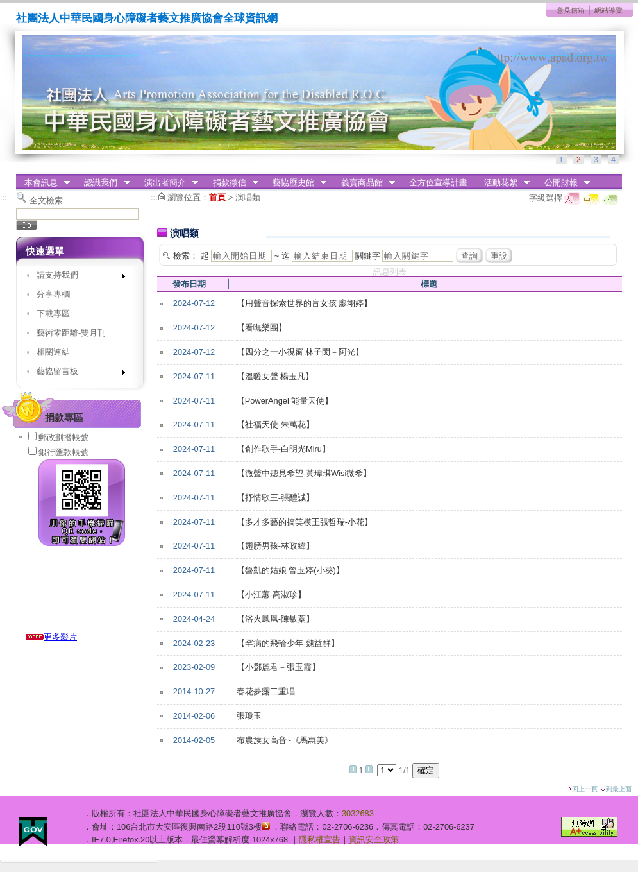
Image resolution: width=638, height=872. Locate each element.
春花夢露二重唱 (266, 691)
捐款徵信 (231, 183)
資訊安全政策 (374, 839)
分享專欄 (53, 294)
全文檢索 (46, 200)
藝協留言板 (76, 373)
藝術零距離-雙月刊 (71, 333)
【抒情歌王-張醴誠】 (275, 497)
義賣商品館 (364, 183)
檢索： (185, 256)
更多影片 (51, 637)
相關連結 (53, 352)
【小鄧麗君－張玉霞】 (278, 667)
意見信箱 (571, 10)
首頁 (217, 197)
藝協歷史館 (295, 183)
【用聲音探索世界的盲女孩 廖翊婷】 (305, 303)
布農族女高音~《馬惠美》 (285, 740)
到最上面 (616, 788)
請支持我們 (76, 277)
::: (3, 197)
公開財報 (563, 183)
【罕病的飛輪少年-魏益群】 (288, 643)
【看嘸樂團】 (262, 327)
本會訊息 (43, 183)
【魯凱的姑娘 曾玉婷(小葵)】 (290, 570)
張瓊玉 (249, 716)
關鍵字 (367, 256)
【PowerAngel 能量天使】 (285, 401)
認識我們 (103, 183)
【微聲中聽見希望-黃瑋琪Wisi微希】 (304, 473)
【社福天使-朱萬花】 (275, 424)
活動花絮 (503, 183)
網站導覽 (608, 10)
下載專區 (53, 313)
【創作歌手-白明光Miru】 (283, 449)
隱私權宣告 (319, 839)
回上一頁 (583, 788)
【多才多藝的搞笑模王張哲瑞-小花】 (305, 522)
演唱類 (247, 197)
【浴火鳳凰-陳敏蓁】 (275, 619)
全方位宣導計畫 (438, 182)
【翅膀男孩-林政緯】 (275, 546)
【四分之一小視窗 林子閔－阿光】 (300, 352)
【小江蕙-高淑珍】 (271, 594)
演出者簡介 (167, 183)
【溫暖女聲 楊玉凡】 (275, 376)
